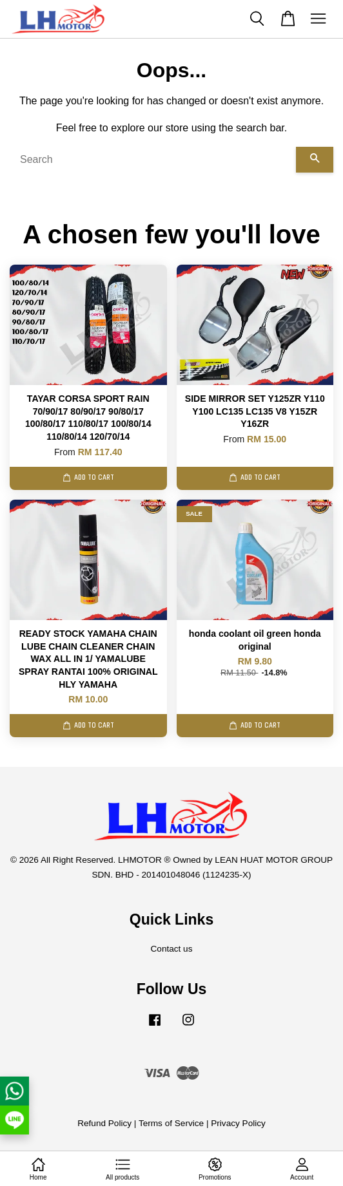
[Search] (153, 160)
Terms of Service (171, 1123)
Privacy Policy (238, 1123)
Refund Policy (104, 1123)
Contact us (172, 949)
